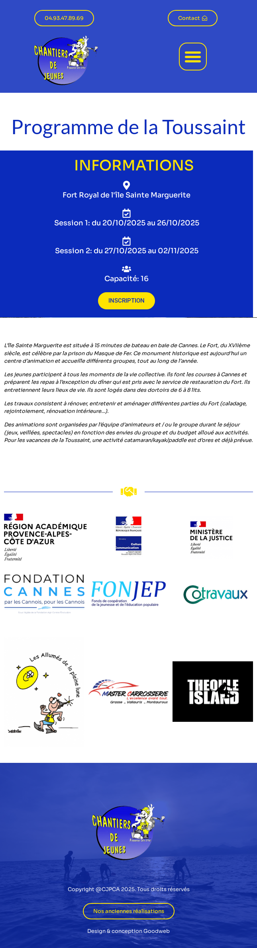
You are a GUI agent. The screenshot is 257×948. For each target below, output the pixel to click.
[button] (193, 56)
